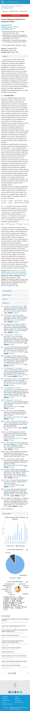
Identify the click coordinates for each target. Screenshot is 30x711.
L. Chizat (6, 421)
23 (8, 150)
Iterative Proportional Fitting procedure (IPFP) (14, 273)
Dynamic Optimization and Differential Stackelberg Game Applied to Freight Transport (15, 630)
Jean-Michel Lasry (7, 29)
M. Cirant (20, 306)
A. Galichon (7, 480)
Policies (17, 696)
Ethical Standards (19, 702)
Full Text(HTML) (7, 291)
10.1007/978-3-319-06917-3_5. (17, 364)
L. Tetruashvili (15, 315)
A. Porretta (13, 401)
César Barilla (5, 25)
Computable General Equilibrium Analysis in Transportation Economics (15, 619)
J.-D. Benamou (8, 335)
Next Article (23, 11)
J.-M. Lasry (16, 400)
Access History (6, 513)
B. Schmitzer (19, 421)
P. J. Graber (18, 379)
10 (10, 246)
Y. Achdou (6, 306)
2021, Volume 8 (5, 6)
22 (5, 150)
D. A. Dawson (8, 459)
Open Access (18, 700)
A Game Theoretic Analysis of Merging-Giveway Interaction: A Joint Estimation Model (13, 641)
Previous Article (14, 11)
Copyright (4, 698)
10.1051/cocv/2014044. (17, 383)
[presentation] (5, 206)
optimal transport (6, 272)
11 (11, 184)
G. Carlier (15, 335)
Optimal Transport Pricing (8, 651)
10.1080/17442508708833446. (16, 465)
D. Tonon (13, 389)
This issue (4, 11)
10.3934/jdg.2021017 (7, 8)
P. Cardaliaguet (8, 368)
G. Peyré (12, 421)
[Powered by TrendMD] (9, 673)
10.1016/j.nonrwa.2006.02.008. (17, 417)
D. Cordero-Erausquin (10, 442)
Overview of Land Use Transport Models (11, 665)
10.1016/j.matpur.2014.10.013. (16, 438)
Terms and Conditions (7, 704)
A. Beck (6, 315)
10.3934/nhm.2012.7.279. (15, 406)
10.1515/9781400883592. (15, 485)
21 (2, 150)
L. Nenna (13, 336)
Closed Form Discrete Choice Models (11, 635)
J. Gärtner (17, 459)
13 (17, 156)
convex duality (22, 270)
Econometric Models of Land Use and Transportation (14, 655)
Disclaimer (17, 698)
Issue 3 (13, 6)
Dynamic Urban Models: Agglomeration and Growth (14, 626)
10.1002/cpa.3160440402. (18, 352)
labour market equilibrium (18, 272)
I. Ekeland (15, 410)
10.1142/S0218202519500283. (17, 343)
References (5, 303)
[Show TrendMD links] (27, 673)
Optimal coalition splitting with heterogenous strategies (15, 661)
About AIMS (5, 696)
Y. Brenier (6, 347)
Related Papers (6, 295)
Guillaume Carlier (6, 27)
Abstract (4, 56)
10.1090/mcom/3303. (14, 427)
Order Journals (5, 700)
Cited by (4, 299)
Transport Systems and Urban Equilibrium (12, 647)
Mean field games (12, 270)
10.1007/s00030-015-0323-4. (16, 396)
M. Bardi (12, 306)
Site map (6, 707)
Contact (4, 702)
